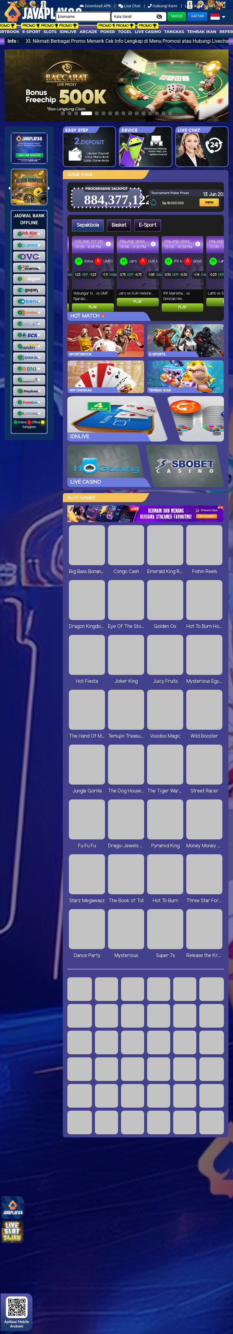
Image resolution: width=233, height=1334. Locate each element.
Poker (107, 31)
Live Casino (148, 31)
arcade (88, 31)
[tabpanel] (148, 274)
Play (88, 307)
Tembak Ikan (201, 31)
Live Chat (129, 6)
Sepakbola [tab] (88, 225)
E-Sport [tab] (147, 225)
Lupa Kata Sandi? (200, 6)
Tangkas (174, 31)
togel (125, 31)
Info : (13, 41)
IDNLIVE (68, 31)
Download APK (95, 6)
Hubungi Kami (163, 6)
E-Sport (31, 31)
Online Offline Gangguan (29, 424)
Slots (49, 31)
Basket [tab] (119, 225)
